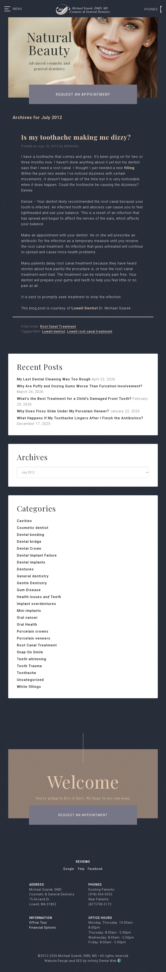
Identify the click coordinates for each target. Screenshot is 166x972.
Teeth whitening (31, 659)
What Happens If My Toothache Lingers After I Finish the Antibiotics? (80, 418)
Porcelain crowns (32, 631)
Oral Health (27, 624)
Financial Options (42, 927)
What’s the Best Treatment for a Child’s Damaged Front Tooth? (74, 399)
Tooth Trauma (29, 666)
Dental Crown (29, 548)
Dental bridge (29, 542)
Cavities (24, 521)
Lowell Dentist (85, 308)
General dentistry (33, 576)
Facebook (95, 869)
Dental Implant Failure (37, 555)
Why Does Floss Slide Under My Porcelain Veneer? (63, 411)
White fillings (29, 687)
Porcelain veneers (33, 638)
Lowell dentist (53, 331)
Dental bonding (30, 535)
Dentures (25, 569)
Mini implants (29, 611)
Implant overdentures (36, 604)
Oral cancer (27, 618)
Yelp (81, 869)
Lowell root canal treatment (89, 331)
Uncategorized (30, 680)
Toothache (26, 673)
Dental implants (31, 562)
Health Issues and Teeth (39, 597)
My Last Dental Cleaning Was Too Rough (54, 379)
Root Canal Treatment (58, 326)
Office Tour (38, 922)
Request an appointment (83, 94)
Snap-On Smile (30, 652)
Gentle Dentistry (32, 583)
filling (129, 168)
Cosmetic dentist (32, 528)
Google (68, 869)
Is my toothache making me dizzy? (76, 137)
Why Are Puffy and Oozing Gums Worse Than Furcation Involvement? (79, 386)
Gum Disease (29, 590)
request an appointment (83, 815)
